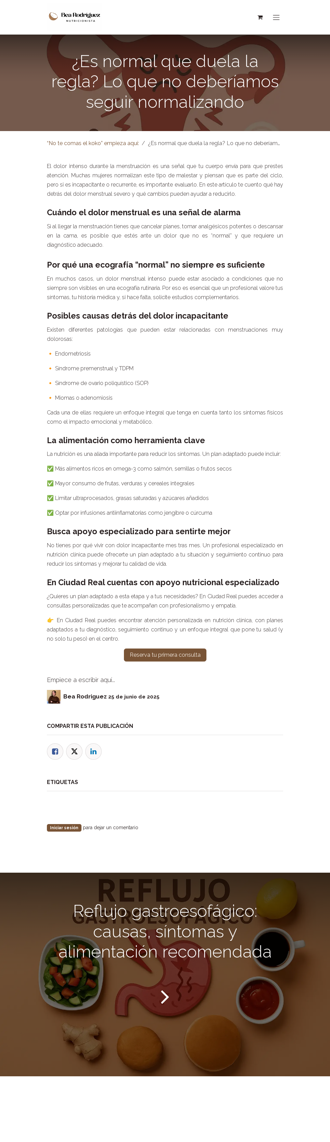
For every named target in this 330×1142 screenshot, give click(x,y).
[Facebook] (55, 755)
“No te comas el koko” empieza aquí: (93, 147)
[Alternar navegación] (276, 19)
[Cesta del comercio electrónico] (260, 19)
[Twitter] (74, 755)
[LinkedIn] (93, 755)
